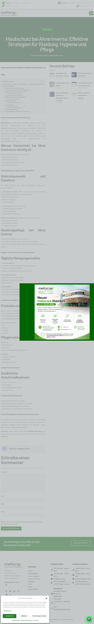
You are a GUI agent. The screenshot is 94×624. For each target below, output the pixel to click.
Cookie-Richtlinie (16, 620)
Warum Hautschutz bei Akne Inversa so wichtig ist (19, 90)
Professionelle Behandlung (12, 109)
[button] (46, 598)
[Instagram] (18, 591)
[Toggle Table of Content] (41, 81)
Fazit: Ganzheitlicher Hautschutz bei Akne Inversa (17, 111)
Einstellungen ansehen (39, 616)
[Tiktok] (10, 595)
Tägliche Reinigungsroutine (14, 98)
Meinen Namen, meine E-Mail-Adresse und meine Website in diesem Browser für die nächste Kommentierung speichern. (21, 523)
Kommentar (4, 472)
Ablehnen (24, 616)
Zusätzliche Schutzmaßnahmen (15, 107)
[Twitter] (10, 591)
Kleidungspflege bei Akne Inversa (15, 95)
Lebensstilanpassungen (11, 106)
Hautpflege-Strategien (11, 100)
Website (3, 512)
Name (3, 496)
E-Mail (3, 504)
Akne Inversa (6, 123)
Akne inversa (47, 31)
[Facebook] (6, 591)
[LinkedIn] (14, 591)
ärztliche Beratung (35, 431)
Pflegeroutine (11, 104)
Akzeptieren (9, 616)
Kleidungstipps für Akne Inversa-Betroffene (16, 91)
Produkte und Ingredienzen (14, 102)
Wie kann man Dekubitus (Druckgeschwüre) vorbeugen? (84, 95)
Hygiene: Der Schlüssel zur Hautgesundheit (16, 97)
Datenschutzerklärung (26, 620)
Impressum (35, 620)
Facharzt (4, 436)
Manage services (8, 610)
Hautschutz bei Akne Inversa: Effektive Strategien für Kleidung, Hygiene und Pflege (23, 85)
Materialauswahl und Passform (15, 93)
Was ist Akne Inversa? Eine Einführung (14, 88)
